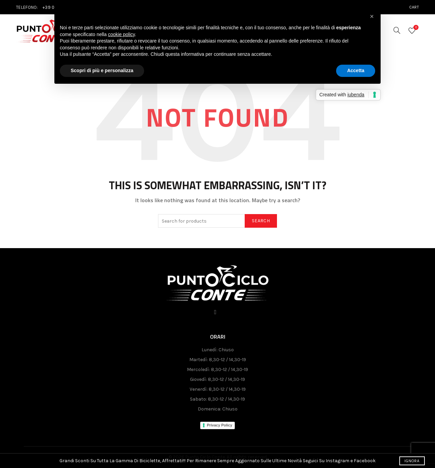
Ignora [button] (411, 460)
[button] (371, 16)
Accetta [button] (355, 70)
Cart (414, 7)
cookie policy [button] (121, 34)
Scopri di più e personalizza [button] (102, 70)
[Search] (397, 30)
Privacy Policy (219, 425)
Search (261, 221)
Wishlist (415, 28)
